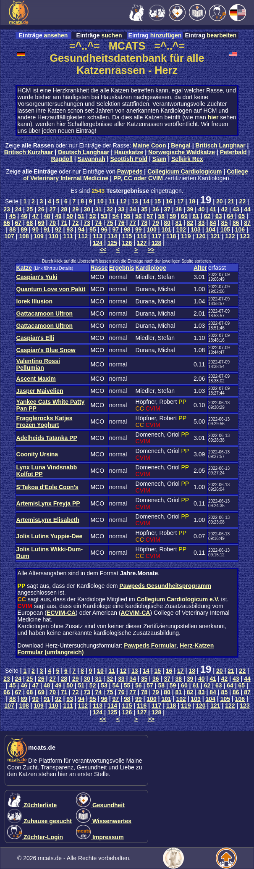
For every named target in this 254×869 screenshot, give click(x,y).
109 (38, 236)
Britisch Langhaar (221, 145)
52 (92, 216)
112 (83, 236)
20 (219, 201)
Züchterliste (32, 805)
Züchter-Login (35, 837)
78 (144, 222)
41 (212, 209)
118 (171, 236)
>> (151, 249)
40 (201, 209)
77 (132, 222)
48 (47, 216)
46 (24, 216)
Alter (200, 267)
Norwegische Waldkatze (181, 152)
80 (167, 222)
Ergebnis (121, 267)
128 (156, 243)
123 (244, 236)
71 (64, 222)
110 (53, 236)
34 (132, 209)
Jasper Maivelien (39, 390)
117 (156, 236)
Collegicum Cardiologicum (184, 171)
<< (103, 249)
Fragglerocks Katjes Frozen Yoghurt (44, 421)
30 (87, 209)
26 (41, 209)
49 (58, 216)
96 (104, 229)
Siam (159, 158)
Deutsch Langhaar (83, 152)
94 (81, 229)
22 (242, 201)
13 (134, 201)
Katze (24, 267)
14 (146, 201)
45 (12, 216)
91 (47, 229)
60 (184, 216)
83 (201, 222)
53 (104, 216)
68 (29, 222)
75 (110, 222)
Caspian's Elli (35, 337)
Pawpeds (130, 171)
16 (169, 201)
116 (142, 236)
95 (92, 229)
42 (224, 209)
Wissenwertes (103, 821)
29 (75, 209)
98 (127, 229)
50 (69, 216)
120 (200, 236)
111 (68, 236)
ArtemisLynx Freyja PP (48, 503)
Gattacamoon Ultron (44, 313)
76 (121, 222)
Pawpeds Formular (150, 645)
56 (138, 216)
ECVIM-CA (61, 612)
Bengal (181, 145)
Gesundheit (100, 805)
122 (230, 236)
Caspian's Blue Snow (46, 350)
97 (115, 229)
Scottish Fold (128, 158)
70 (52, 222)
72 (75, 222)
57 (150, 216)
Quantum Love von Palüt (51, 289)
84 (212, 222)
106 (240, 229)
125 (112, 243)
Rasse (98, 267)
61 (195, 216)
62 (207, 216)
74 (98, 222)
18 (192, 201)
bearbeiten (222, 35)
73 (87, 222)
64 (230, 216)
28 (64, 209)
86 (236, 222)
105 (225, 229)
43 (236, 209)
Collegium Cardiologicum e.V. (178, 599)
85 (224, 222)
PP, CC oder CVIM (138, 178)
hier (213, 117)
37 (167, 209)
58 (161, 216)
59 (173, 216)
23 (6, 209)
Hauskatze (128, 152)
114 (112, 236)
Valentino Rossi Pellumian (38, 364)
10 (100, 201)
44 (247, 209)
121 (215, 236)
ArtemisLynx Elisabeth (47, 519)
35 (144, 209)
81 (178, 222)
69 (41, 222)
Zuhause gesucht (39, 821)
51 (81, 216)
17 (180, 201)
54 (115, 216)
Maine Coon (149, 145)
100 (151, 229)
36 (155, 209)
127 (142, 243)
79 (155, 222)
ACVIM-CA (135, 612)
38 (178, 209)
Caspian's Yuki (37, 277)
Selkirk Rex (187, 158)
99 (138, 229)
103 (196, 229)
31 (98, 209)
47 (35, 216)
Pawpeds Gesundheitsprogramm (165, 585)
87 (247, 222)
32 (110, 209)
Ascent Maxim (36, 378)
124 (97, 243)
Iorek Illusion (34, 301)
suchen (111, 35)
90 (35, 229)
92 (58, 229)
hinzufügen (166, 35)
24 (18, 209)
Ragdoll (62, 158)
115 (127, 236)
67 (18, 222)
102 (181, 229)
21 (231, 201)
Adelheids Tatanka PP (46, 437)
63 (218, 216)
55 (127, 216)
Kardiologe (151, 267)
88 (12, 229)
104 (210, 229)
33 (121, 209)
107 (9, 236)
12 (123, 201)
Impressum (100, 837)
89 (24, 229)
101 (166, 229)
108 (24, 236)
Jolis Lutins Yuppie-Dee (49, 536)
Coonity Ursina (37, 454)
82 (190, 222)
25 (29, 209)
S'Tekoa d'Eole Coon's (47, 487)
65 (241, 216)
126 (127, 243)
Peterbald (233, 152)
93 (69, 229)
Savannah (91, 158)
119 (186, 236)
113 (97, 236)
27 (52, 209)
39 (190, 209)
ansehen (56, 35)
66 (6, 222)
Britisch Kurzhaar (28, 152)
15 (157, 201)
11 (111, 201)
